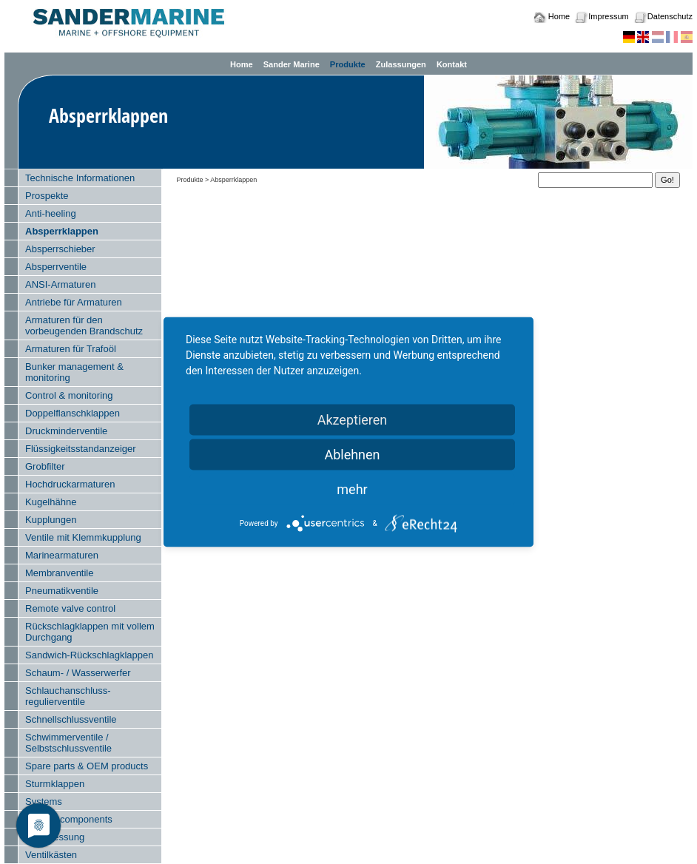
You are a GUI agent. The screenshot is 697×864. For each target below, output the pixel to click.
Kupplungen (50, 519)
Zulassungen (401, 64)
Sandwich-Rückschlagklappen (89, 655)
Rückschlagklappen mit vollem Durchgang (90, 632)
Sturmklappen (54, 783)
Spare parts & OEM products (86, 766)
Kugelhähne (50, 501)
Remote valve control (70, 608)
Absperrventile (56, 266)
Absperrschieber (60, 248)
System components (68, 819)
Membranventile (59, 572)
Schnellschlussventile (71, 719)
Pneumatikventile (61, 590)
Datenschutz (670, 16)
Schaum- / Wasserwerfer (78, 672)
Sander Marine (291, 64)
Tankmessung (54, 837)
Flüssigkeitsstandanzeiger (80, 448)
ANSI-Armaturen (60, 284)
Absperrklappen (61, 231)
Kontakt (452, 64)
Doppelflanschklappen (72, 413)
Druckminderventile (66, 430)
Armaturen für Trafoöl (70, 348)
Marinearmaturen (61, 555)
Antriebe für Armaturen (73, 302)
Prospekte (47, 195)
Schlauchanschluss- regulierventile (68, 696)
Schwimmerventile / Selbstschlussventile (68, 743)
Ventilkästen (51, 854)
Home (559, 16)
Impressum (608, 16)
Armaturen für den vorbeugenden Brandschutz (84, 325)
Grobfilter (44, 466)
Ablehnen (352, 454)
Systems (43, 801)
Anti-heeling (50, 213)
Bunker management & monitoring (74, 372)
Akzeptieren (352, 420)
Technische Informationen (80, 177)
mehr (352, 489)
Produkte (348, 64)
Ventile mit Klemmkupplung (83, 537)
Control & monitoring (69, 395)
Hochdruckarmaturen (70, 484)
